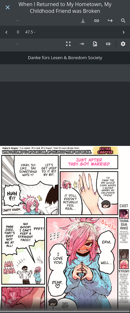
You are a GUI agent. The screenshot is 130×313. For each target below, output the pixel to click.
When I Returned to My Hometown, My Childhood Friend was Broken (65, 7)
